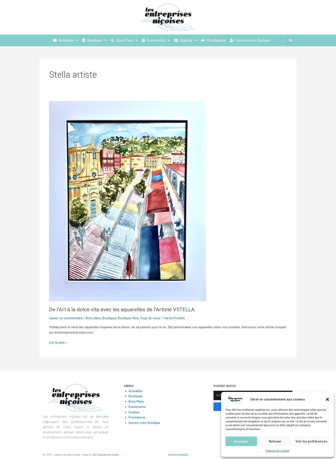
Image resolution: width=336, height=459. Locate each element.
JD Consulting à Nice (105, 454)
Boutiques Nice (129, 318)
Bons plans (94, 318)
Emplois (134, 412)
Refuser (275, 441)
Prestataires (137, 417)
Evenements (137, 407)
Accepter (241, 441)
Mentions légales (178, 454)
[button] (327, 399)
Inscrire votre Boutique (144, 423)
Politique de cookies (278, 450)
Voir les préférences (311, 441)
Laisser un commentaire (66, 318)
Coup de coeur (152, 318)
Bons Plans (136, 401)
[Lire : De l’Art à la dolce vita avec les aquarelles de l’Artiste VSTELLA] (127, 201)
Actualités (136, 391)
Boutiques (111, 318)
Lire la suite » (58, 342)
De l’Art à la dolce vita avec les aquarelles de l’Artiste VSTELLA (124, 309)
